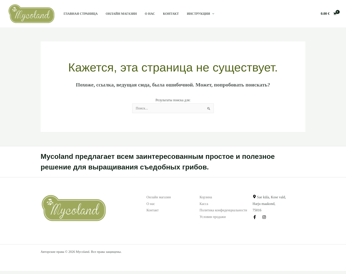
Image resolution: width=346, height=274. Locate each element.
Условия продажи (212, 217)
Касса (203, 204)
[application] (205, 13)
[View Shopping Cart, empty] (328, 14)
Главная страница (80, 13)
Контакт (165, 13)
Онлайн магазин (118, 13)
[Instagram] (264, 217)
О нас (146, 13)
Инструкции (193, 13)
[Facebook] (255, 217)
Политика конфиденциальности (223, 210)
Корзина (205, 197)
